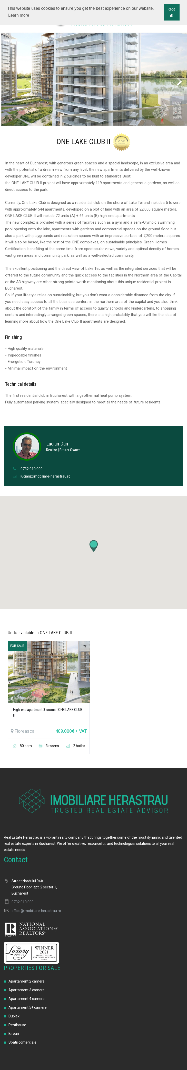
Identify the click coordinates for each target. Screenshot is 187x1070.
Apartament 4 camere (26, 999)
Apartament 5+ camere (27, 1007)
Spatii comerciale (22, 1042)
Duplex (13, 1016)
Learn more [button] (18, 15)
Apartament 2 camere (26, 981)
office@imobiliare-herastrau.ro (36, 911)
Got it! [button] (172, 12)
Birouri (13, 1034)
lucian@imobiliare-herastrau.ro (46, 476)
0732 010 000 (32, 469)
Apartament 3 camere (26, 990)
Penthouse (17, 1025)
